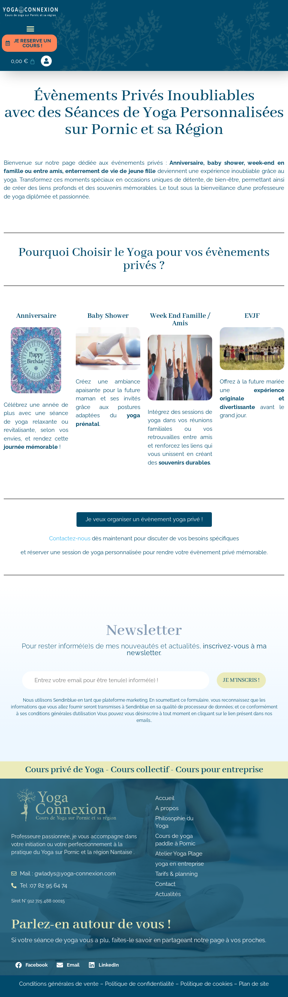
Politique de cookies (206, 983)
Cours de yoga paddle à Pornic (175, 840)
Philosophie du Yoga (174, 822)
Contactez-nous (70, 538)
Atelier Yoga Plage (178, 853)
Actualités (168, 894)
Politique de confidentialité (140, 983)
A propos (166, 808)
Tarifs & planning (176, 874)
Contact (165, 884)
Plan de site (254, 983)
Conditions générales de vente (59, 983)
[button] (30, 28)
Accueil (164, 798)
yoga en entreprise (179, 863)
